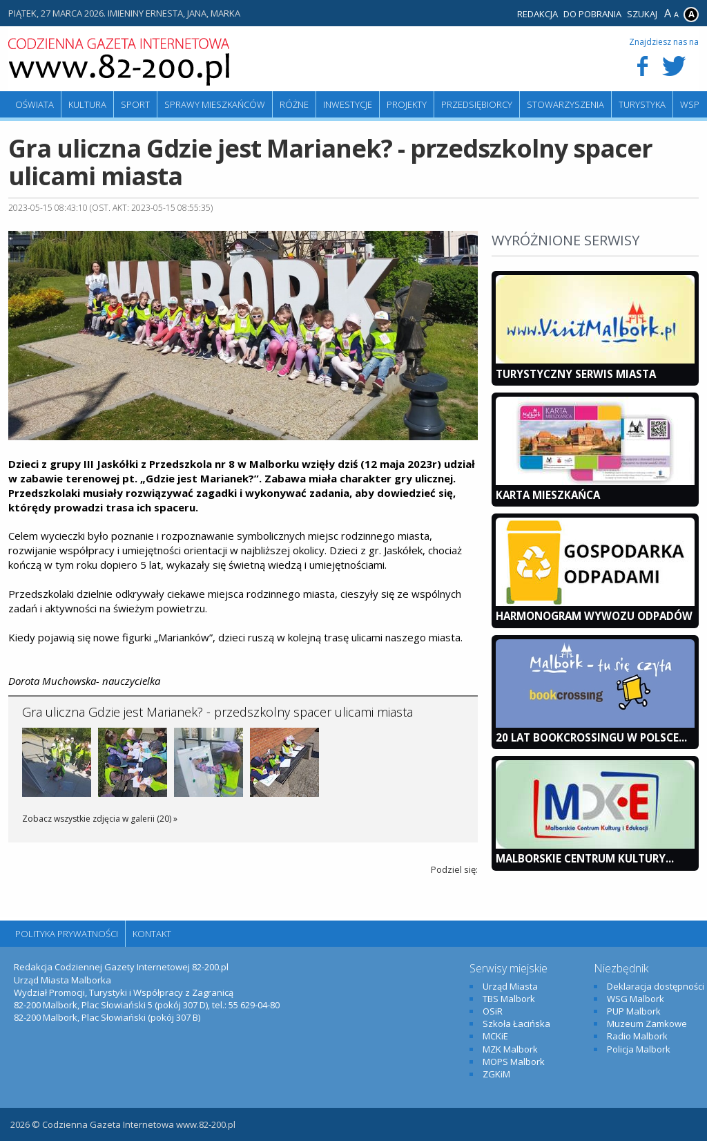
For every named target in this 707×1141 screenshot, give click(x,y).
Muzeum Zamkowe (647, 1023)
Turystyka (642, 104)
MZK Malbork (510, 1049)
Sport (135, 104)
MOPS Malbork (514, 1061)
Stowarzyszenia (565, 104)
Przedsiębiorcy (476, 104)
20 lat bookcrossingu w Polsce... (591, 737)
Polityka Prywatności (66, 933)
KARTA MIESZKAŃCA (548, 495)
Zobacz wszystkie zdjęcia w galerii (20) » (99, 818)
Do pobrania (592, 14)
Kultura (87, 104)
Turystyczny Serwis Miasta (576, 374)
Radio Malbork (637, 1036)
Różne (294, 104)
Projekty (407, 104)
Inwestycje (347, 104)
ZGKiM (496, 1074)
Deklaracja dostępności (655, 986)
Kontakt (152, 933)
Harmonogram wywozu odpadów (594, 616)
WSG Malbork (635, 998)
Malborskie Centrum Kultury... (585, 858)
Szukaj (642, 14)
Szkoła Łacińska (516, 1023)
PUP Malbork (634, 1011)
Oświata (34, 104)
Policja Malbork (638, 1049)
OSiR (493, 1011)
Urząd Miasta (510, 986)
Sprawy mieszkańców (214, 104)
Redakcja (537, 14)
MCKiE (495, 1036)
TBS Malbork (509, 998)
